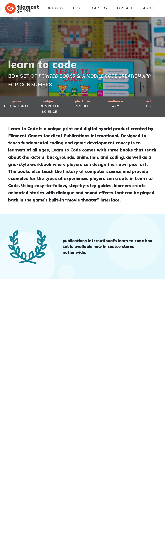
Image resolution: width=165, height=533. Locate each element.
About (149, 8)
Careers (99, 8)
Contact (125, 8)
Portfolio (53, 8)
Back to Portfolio (22, 422)
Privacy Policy (152, 529)
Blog (77, 8)
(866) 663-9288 (21, 492)
